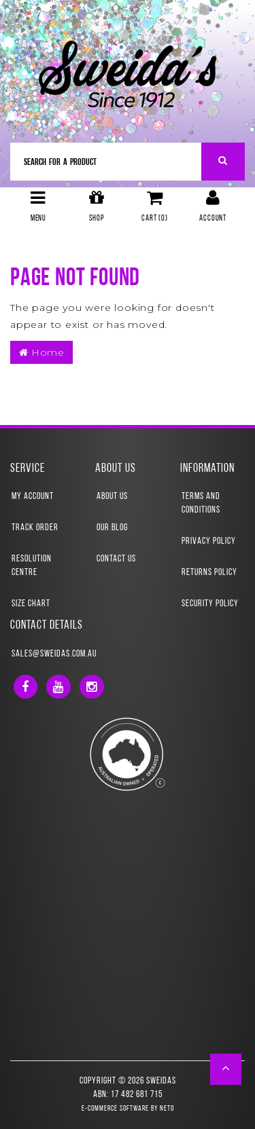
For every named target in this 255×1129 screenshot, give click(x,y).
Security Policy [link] (210, 604)
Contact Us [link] (116, 559)
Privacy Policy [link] (209, 541)
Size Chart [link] (31, 604)
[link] (25, 687)
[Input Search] (106, 162)
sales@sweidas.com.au (54, 654)
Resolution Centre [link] (32, 566)
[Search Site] (223, 162)
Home (41, 352)
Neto (167, 1109)
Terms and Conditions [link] (201, 503)
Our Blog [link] (112, 528)
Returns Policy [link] (209, 573)
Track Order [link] (35, 528)
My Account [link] (33, 497)
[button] (226, 1069)
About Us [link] (112, 497)
